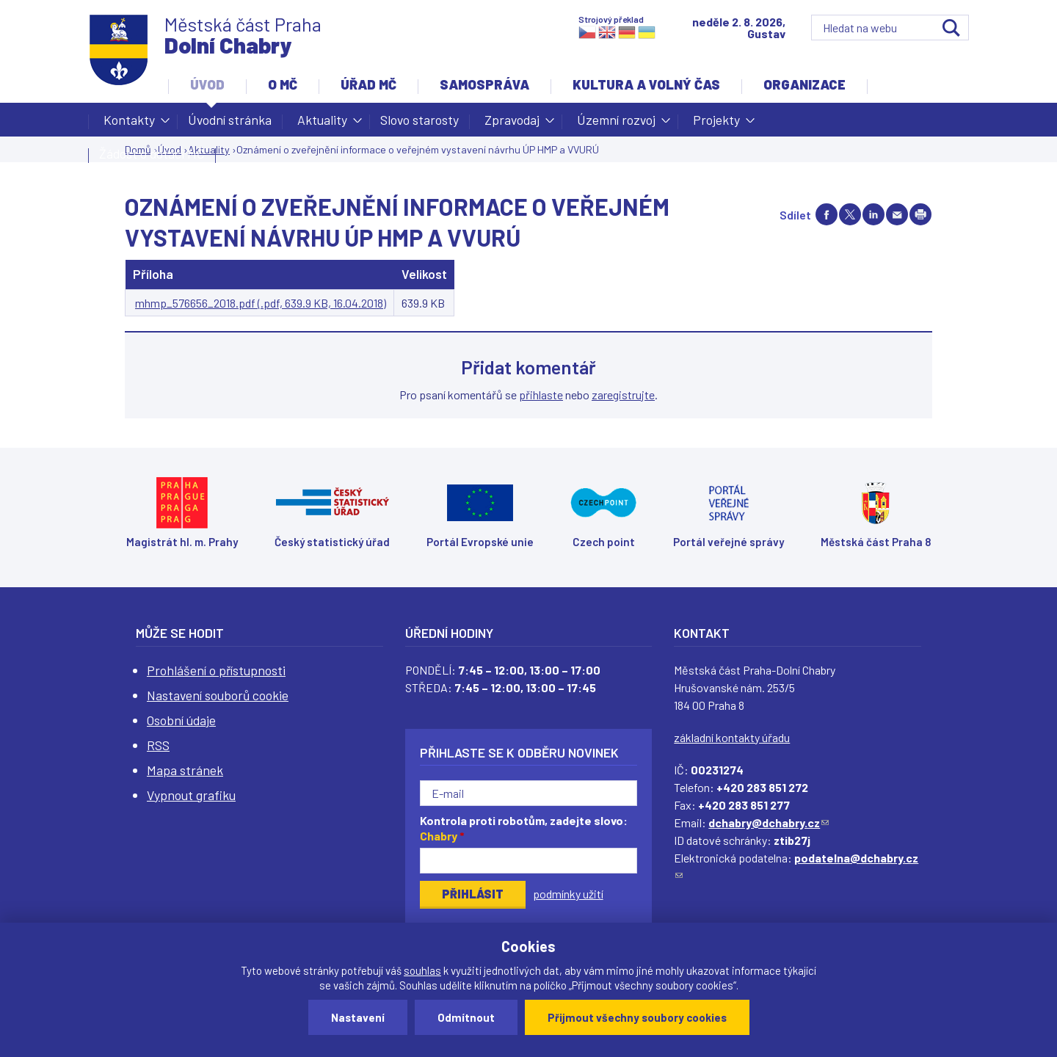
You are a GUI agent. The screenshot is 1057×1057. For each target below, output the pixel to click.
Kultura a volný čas (646, 84)
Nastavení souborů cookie (217, 695)
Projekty (716, 124)
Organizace (804, 84)
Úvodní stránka (230, 120)
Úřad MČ (368, 84)
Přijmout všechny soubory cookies (637, 1017)
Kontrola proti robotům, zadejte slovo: (524, 828)
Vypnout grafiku (191, 795)
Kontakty (129, 124)
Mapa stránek (185, 770)
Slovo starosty (419, 120)
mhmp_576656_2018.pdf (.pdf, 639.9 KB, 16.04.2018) (260, 303)
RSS (158, 745)
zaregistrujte (623, 395)
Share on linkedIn (873, 214)
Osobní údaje (181, 720)
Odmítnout (466, 1017)
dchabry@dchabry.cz (768, 822)
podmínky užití (568, 894)
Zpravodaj (512, 124)
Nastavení (358, 1017)
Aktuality (322, 124)
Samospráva (484, 84)
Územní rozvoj (616, 124)
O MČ (282, 84)
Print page (920, 214)
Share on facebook (827, 214)
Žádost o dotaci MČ (152, 153)
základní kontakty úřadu (732, 737)
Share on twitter (850, 214)
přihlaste (541, 395)
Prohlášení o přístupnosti (216, 670)
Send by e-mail (897, 214)
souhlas (422, 970)
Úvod (207, 84)
